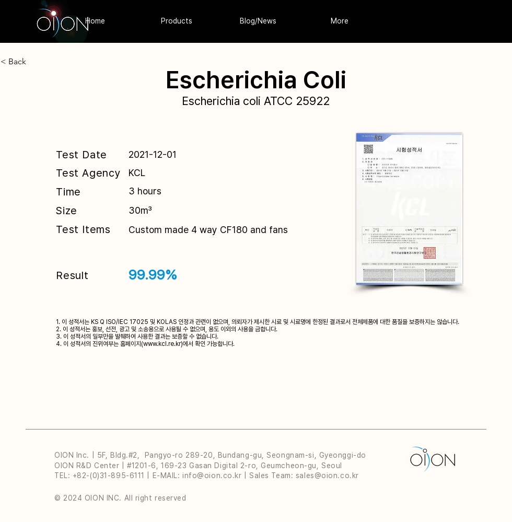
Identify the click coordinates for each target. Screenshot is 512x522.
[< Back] (54, 61)
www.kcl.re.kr (162, 343)
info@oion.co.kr (211, 475)
